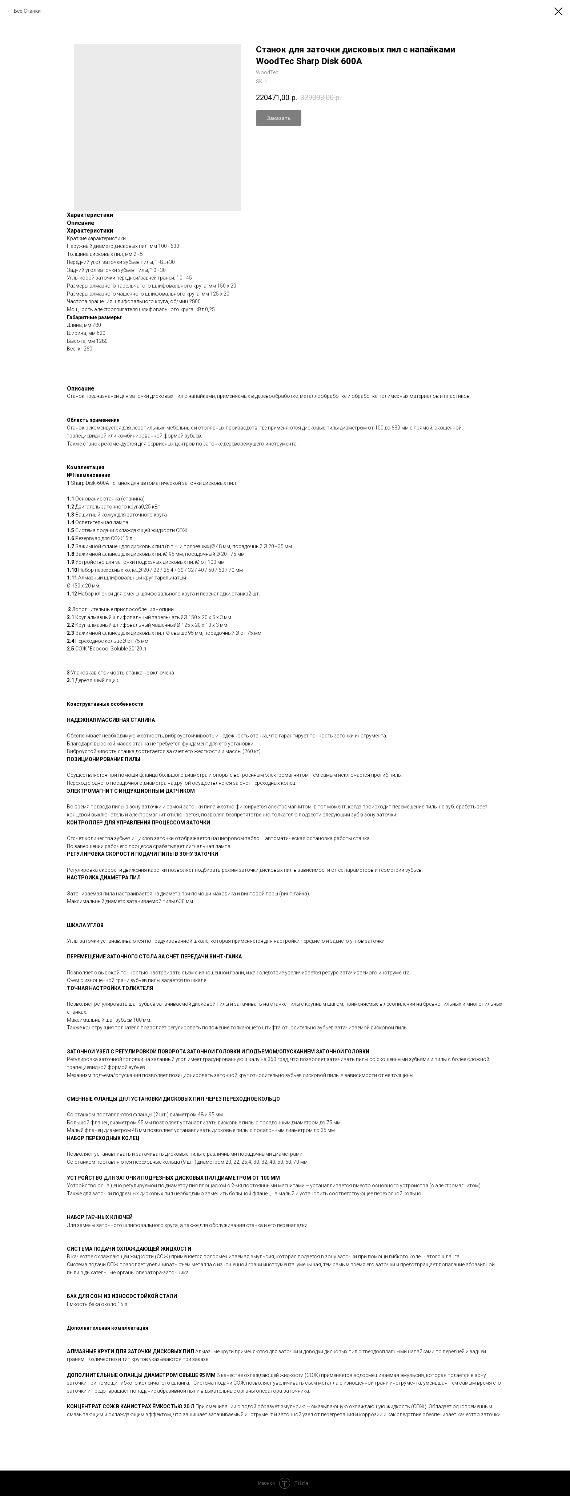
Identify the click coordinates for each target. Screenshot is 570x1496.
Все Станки (27, 11)
